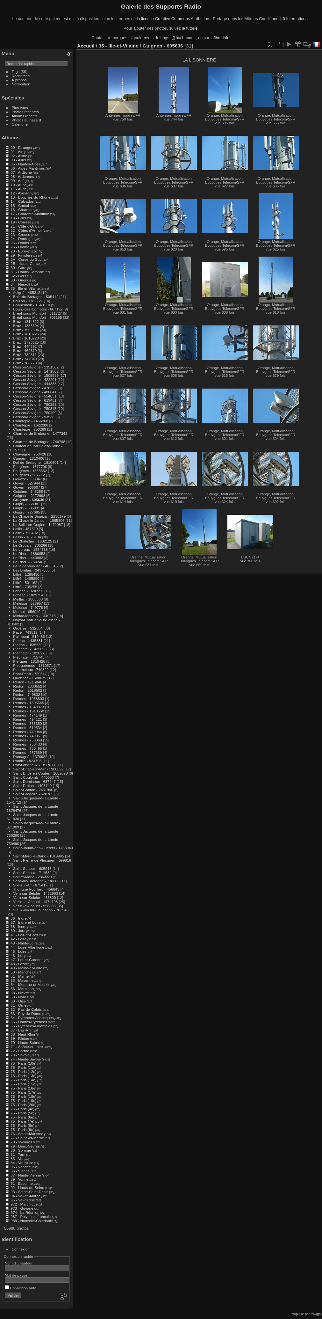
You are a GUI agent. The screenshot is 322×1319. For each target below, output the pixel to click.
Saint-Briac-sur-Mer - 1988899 (38, 769)
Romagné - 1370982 (30, 756)
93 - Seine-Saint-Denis (29, 1192)
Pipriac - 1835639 (27, 645)
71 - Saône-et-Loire (27, 1047)
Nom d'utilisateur (18, 1263)
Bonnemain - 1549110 (31, 305)
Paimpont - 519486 (29, 636)
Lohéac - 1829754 (28, 595)
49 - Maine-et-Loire (26, 968)
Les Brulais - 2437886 (31, 570)
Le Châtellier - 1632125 (32, 541)
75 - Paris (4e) (22, 1109)
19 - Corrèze (21, 222)
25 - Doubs (20, 243)
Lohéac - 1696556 (28, 591)
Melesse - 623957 (28, 603)
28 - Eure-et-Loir (24, 251)
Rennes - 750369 (27, 740)
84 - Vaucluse (22, 1163)
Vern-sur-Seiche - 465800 (34, 897)
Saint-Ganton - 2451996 (33, 790)
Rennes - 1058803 (28, 698)
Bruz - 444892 (25, 346)
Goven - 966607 (26, 487)
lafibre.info (220, 37)
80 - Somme (21, 1150)
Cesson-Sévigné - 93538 (33, 417)
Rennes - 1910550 (28, 711)
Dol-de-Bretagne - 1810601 (36, 462)
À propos (19, 80)
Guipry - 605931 (26, 508)
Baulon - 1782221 (28, 301)
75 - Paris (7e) (22, 1121)
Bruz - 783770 (25, 363)
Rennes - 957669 (27, 752)
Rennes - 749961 (27, 736)
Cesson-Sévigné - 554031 (34, 396)
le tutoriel (190, 28)
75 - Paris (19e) (23, 1100)
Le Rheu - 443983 (28, 558)
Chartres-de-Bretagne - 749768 (39, 442)
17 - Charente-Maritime (30, 214)
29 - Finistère (21, 255)
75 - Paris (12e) (23, 1071)
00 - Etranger (21, 147)
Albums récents (25, 116)
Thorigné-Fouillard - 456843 (36, 889)
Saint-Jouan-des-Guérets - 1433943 (43, 848)
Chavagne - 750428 (29, 454)
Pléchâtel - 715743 (28, 657)
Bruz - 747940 (25, 359)
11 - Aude (18, 189)
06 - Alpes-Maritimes (28, 168)
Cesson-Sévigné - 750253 (34, 404)
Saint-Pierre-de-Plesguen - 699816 (42, 860)
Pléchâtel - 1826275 (30, 653)
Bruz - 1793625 (26, 342)
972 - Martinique (24, 1204)
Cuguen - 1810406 (28, 458)
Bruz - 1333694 (26, 326)
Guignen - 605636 (28, 500)
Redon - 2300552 (27, 686)
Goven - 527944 (26, 483)
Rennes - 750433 (27, 744)
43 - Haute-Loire (24, 943)
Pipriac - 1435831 (27, 640)
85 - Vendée (21, 1167)
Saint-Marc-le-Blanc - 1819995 (38, 856)
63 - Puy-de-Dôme (26, 1013)
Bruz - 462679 (25, 350)
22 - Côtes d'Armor (26, 230)
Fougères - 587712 (29, 475)
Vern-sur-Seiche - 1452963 (35, 893)
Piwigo (316, 1314)
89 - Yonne (19, 1179)
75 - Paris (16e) (23, 1088)
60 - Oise (18, 1001)
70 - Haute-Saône (25, 1042)
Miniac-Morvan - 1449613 (34, 616)
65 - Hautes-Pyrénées (29, 1022)
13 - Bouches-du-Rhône (30, 197)
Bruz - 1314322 (26, 321)
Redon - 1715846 (27, 682)
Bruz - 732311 (25, 355)
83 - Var (17, 1158)
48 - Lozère (20, 964)
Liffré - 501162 (25, 582)
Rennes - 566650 (27, 723)
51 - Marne (20, 976)
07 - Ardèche (21, 172)
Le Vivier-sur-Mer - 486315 (35, 566)
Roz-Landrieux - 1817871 (34, 765)
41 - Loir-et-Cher (24, 935)
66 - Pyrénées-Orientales (31, 1026)
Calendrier (20, 124)
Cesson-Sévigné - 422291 (34, 379)
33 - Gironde (21, 280)
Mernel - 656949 (26, 611)
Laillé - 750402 (25, 533)
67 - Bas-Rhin (22, 1030)
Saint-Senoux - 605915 (32, 868)
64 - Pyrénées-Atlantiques (32, 1018)
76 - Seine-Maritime (27, 1134)
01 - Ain (17, 151)
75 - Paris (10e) (23, 1063)
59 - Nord (18, 997)
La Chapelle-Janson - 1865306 (38, 520)
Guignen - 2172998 (29, 495)
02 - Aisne (19, 156)
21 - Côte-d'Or (22, 226)
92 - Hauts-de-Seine (27, 1187)
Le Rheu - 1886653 (29, 553)
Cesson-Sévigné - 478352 (34, 388)
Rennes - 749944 (27, 732)
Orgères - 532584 (27, 628)
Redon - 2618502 (27, 690)
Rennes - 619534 (27, 727)
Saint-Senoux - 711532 (32, 873)
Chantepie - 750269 (29, 429)
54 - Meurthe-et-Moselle (30, 984)
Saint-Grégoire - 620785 (33, 794)
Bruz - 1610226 (26, 334)
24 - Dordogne (22, 239)
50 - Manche (21, 972)
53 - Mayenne (22, 980)
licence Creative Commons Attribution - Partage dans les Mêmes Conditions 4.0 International (225, 18)
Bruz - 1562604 (26, 330)
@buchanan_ (183, 37)
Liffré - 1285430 (26, 574)
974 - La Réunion (25, 1212)
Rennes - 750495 (27, 748)
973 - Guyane (22, 1208)
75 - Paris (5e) (22, 1113)
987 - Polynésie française (32, 1216)
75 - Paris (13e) (23, 1076)
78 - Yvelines (21, 1142)
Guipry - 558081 (26, 504)
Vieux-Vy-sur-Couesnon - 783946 (40, 910)
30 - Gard (18, 268)
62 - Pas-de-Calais (26, 1009)
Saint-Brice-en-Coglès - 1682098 (40, 773)
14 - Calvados (22, 201)
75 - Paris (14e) (23, 1080)
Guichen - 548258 (28, 491)
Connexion (21, 1249)
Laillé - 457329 (25, 529)
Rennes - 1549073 (28, 707)
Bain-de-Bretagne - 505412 (35, 297)
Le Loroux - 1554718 (30, 549)
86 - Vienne (20, 1171)
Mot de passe (16, 1275)
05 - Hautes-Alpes (25, 164)
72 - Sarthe (20, 1051)
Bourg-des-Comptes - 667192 (37, 309)
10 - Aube (18, 185)
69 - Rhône (20, 1038)
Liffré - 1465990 (26, 578)
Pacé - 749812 (25, 632)
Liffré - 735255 (25, 587)
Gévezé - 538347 (27, 479)
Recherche (21, 76)
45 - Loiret (19, 951)
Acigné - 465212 (26, 292)
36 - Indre (18, 918)
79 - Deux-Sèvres (25, 1146)
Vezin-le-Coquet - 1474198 (35, 902)
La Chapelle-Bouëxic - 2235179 (39, 516)
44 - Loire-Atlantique (27, 947)
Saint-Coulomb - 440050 (33, 777)
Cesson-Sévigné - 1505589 (36, 375)
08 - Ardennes (22, 176)
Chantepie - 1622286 (30, 425)
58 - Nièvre (20, 993)
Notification (21, 84)
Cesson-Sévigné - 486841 (34, 392)
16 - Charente (22, 210)
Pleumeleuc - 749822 (30, 669)
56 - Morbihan (22, 989)
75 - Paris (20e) (23, 1105)
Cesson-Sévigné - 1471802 (36, 371)
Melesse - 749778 (28, 607)
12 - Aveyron (21, 193)
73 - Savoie (20, 1055)
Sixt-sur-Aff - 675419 (30, 885)
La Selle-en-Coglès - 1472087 (38, 524)
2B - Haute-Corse (25, 263)
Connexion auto (20, 1288)
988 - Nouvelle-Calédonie (32, 1221)
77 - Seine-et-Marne (27, 1138)
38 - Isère (18, 926)
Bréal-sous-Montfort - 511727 (37, 313)
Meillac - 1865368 (28, 599)
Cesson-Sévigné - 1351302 (36, 367)
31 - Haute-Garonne (27, 272)
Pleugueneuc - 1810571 (33, 665)
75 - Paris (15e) (23, 1084)
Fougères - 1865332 (30, 471)
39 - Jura (18, 931)
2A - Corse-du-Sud (26, 259)
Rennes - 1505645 (28, 703)
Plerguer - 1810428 (29, 661)
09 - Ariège (20, 181)
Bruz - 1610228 (26, 338)
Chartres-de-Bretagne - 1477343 (40, 433)
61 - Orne (18, 1005)
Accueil (86, 45)
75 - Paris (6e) (22, 1117)
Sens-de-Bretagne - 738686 (36, 881)
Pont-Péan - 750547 (30, 674)
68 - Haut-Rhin (23, 1034)
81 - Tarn (18, 1154)
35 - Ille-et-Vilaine (25, 288)
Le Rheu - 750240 (28, 562)
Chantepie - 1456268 (30, 421)
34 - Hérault (20, 284)
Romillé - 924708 (27, 761)
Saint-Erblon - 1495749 (32, 785)
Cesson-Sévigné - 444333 (34, 384)
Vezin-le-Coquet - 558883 (34, 906)
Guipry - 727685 (26, 512)
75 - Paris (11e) (23, 1067)
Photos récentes (25, 112)
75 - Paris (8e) (22, 1125)
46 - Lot (17, 955)
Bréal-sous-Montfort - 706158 (37, 317)
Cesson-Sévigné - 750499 (34, 413)
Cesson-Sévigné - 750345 (34, 408)
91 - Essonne (21, 1183)
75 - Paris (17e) (23, 1092)
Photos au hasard (26, 120)
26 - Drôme (20, 247)
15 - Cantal (20, 205)
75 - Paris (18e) (23, 1096)
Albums (10, 137)
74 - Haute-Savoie (26, 1059)
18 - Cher (18, 218)
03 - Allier (18, 160)
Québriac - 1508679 (29, 678)
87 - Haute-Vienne (26, 1175)
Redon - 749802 (26, 694)
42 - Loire (18, 939)
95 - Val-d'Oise (23, 1200)
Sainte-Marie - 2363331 (32, 877)
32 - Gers (18, 276)
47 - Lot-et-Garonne (27, 960)
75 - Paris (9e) (22, 1129)
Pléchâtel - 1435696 (30, 649)
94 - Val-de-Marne (25, 1196)
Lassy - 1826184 (27, 537)
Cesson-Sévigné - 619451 (34, 400)
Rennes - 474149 (27, 715)
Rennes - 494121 (27, 719)
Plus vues (20, 108)
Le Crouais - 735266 (30, 545)
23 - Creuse (20, 234)
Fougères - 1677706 (30, 466)
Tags (16, 71)
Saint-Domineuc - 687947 (34, 781)
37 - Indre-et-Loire (25, 922)
